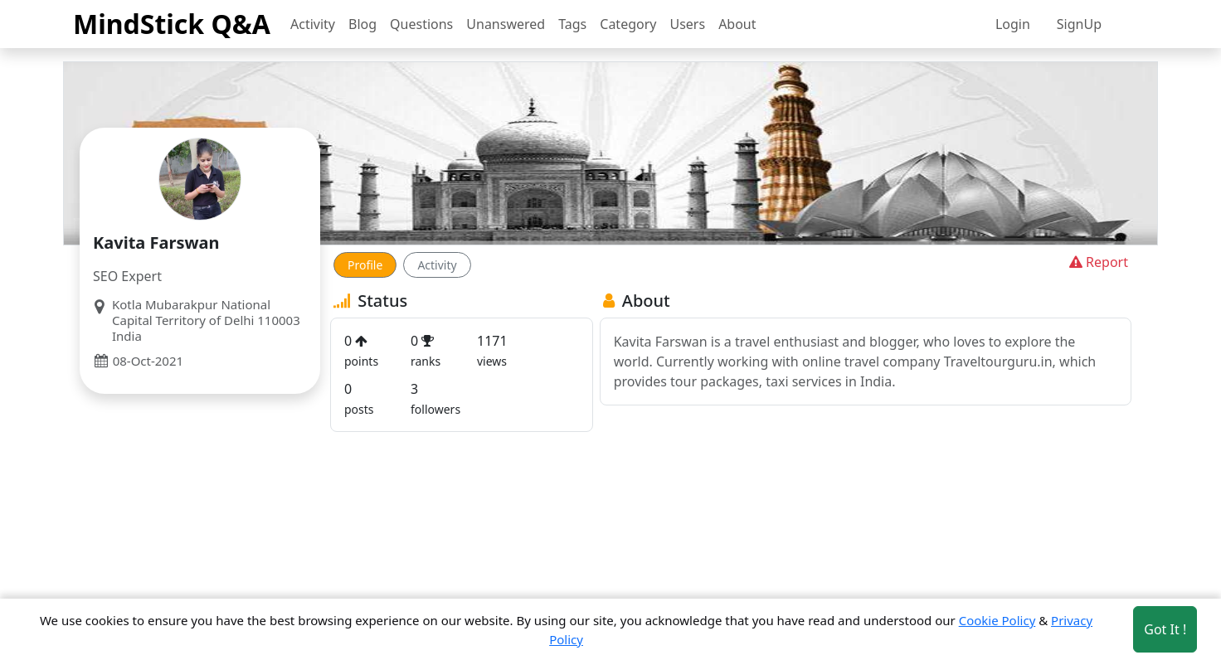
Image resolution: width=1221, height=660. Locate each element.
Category (628, 24)
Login (1012, 24)
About (737, 24)
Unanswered (505, 24)
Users (687, 24)
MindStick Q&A (171, 23)
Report (1097, 262)
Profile (365, 265)
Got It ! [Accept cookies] (1165, 629)
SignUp (1079, 24)
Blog (362, 24)
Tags (572, 24)
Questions (421, 24)
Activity (312, 24)
